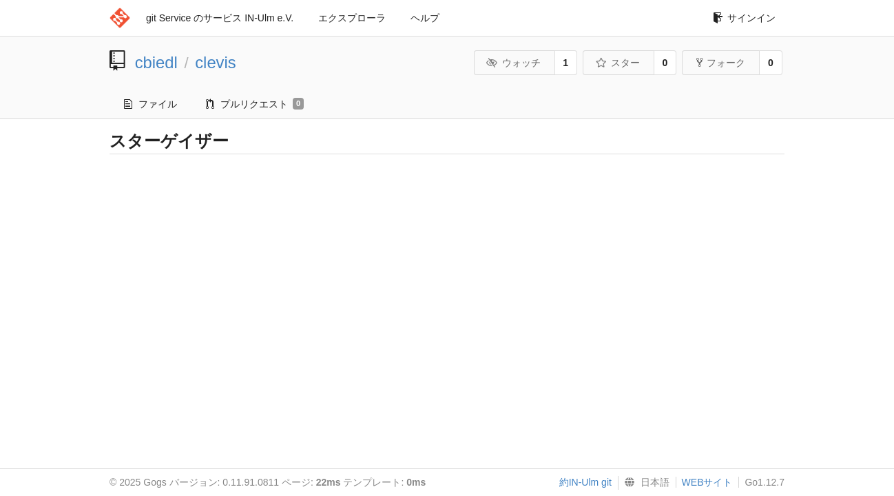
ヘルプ (424, 17)
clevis (215, 62)
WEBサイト (707, 482)
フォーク (720, 62)
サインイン (744, 17)
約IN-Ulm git (585, 482)
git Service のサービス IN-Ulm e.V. (219, 17)
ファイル (150, 104)
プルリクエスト (255, 104)
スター (617, 62)
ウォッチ (513, 62)
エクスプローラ (352, 17)
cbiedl (156, 62)
